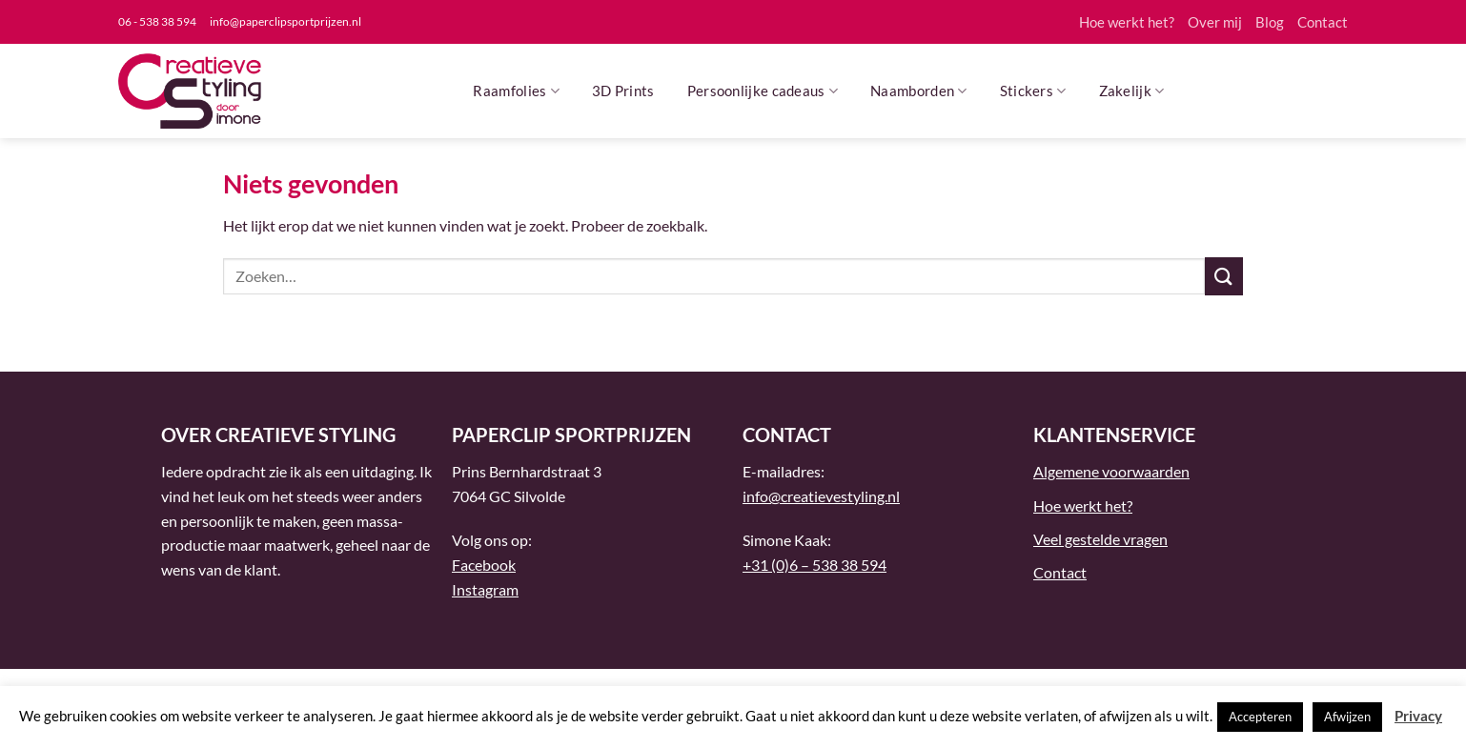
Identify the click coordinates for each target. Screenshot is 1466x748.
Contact (1322, 21)
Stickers (1033, 91)
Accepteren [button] (1260, 716)
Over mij (1215, 21)
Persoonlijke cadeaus (763, 91)
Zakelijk (1132, 91)
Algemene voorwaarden (1111, 471)
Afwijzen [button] (1347, 716)
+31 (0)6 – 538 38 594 (814, 565)
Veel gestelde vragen (1100, 539)
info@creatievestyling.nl (821, 496)
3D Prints (623, 90)
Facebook (484, 565)
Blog (1269, 21)
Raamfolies (516, 91)
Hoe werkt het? (1126, 21)
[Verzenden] (1224, 275)
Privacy (1418, 715)
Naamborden (918, 91)
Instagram (485, 589)
